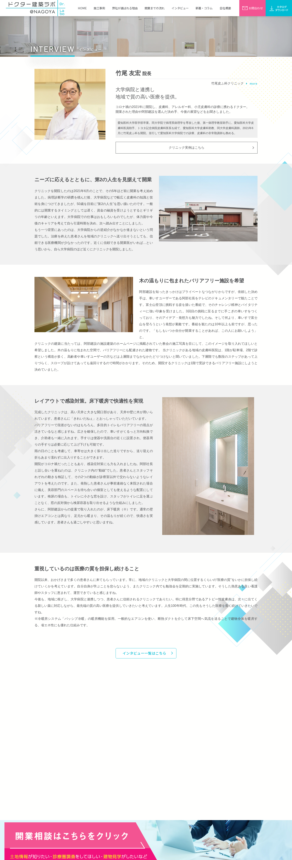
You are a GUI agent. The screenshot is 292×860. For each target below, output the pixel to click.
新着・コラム (204, 8)
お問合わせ (252, 8)
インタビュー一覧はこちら (144, 653)
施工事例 (99, 8)
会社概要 (225, 8)
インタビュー (180, 8)
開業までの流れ (154, 8)
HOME (82, 8)
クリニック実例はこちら (186, 147)
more (252, 83)
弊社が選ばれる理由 (125, 8)
